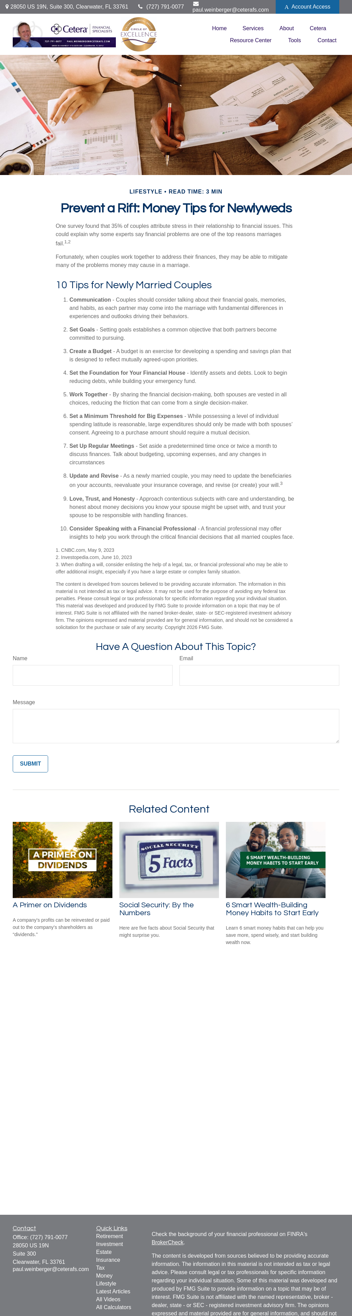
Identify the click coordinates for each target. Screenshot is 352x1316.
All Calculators (113, 1307)
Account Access (307, 7)
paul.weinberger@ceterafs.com (230, 7)
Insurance (108, 1260)
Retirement (109, 1236)
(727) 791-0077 (160, 7)
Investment (109, 1244)
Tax (100, 1268)
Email (186, 658)
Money (104, 1276)
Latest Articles (113, 1291)
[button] (219, 28)
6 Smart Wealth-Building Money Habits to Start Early (272, 909)
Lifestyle (106, 1283)
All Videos (108, 1299)
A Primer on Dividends (50, 905)
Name (20, 658)
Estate (104, 1252)
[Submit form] (30, 763)
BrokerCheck (167, 1242)
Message (24, 702)
